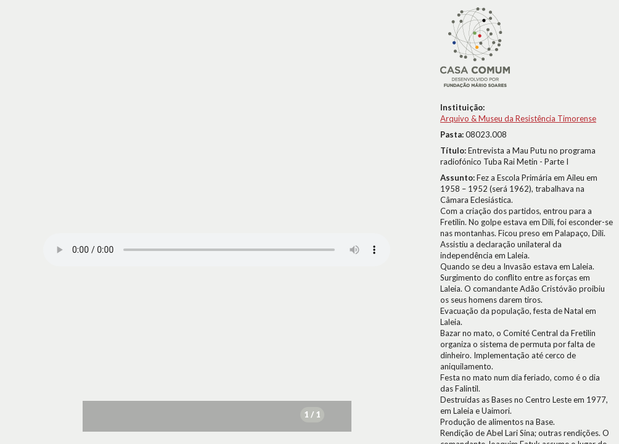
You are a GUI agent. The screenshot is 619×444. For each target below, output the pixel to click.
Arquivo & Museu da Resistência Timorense (518, 118)
